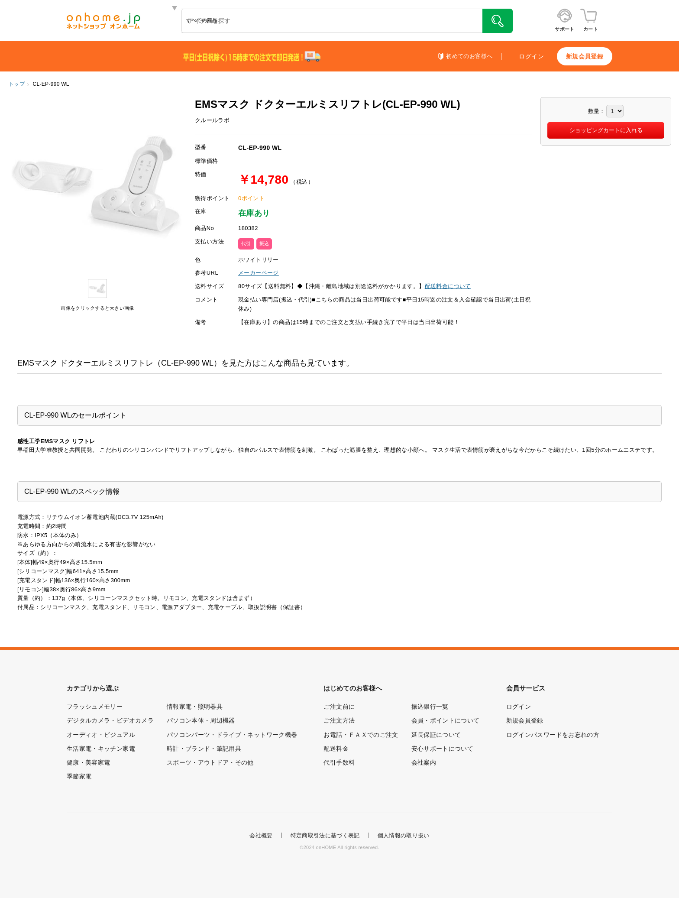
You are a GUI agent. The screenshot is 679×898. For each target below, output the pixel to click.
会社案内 (423, 762)
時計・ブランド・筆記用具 (204, 748)
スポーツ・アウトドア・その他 (210, 762)
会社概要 (260, 835)
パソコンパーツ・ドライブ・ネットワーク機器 (232, 734)
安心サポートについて (442, 748)
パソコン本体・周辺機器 (201, 720)
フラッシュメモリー (95, 706)
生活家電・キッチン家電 (101, 748)
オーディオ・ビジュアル (101, 734)
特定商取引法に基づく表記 (325, 835)
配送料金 (335, 748)
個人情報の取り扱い (404, 835)
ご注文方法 (339, 720)
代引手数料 (339, 762)
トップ (17, 84)
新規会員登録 (584, 56)
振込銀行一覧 (430, 706)
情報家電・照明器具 (195, 706)
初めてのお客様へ (469, 56)
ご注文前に (339, 706)
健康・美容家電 (88, 762)
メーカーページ (258, 272)
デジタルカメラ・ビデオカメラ (110, 720)
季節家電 (79, 776)
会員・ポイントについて (445, 720)
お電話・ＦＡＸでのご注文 (360, 734)
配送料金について (448, 286)
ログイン (531, 56)
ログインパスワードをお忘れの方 (552, 734)
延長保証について (436, 734)
